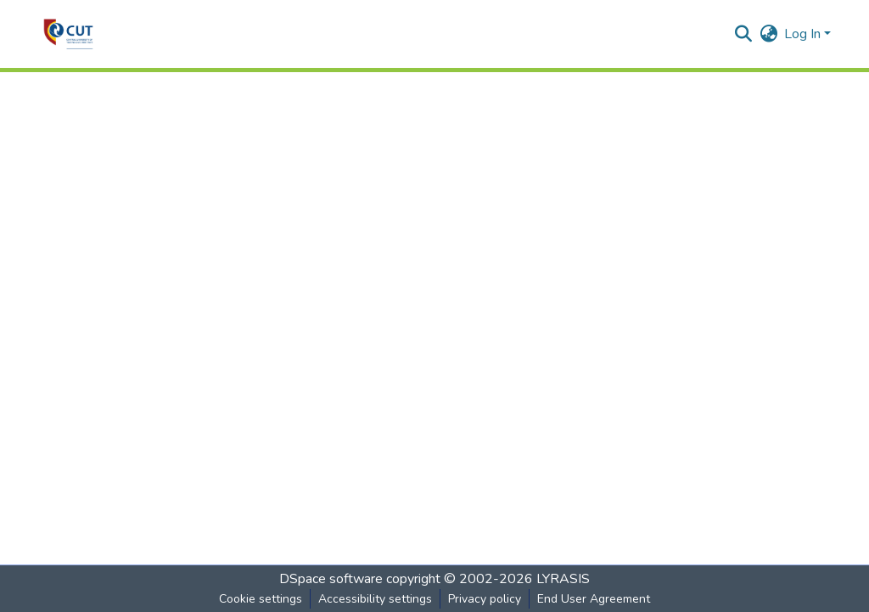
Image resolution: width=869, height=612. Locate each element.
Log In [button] (804, 34)
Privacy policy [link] (484, 599)
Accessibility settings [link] (375, 599)
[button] (68, 34)
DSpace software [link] (331, 579)
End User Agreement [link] (593, 599)
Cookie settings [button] (260, 599)
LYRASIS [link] (563, 579)
